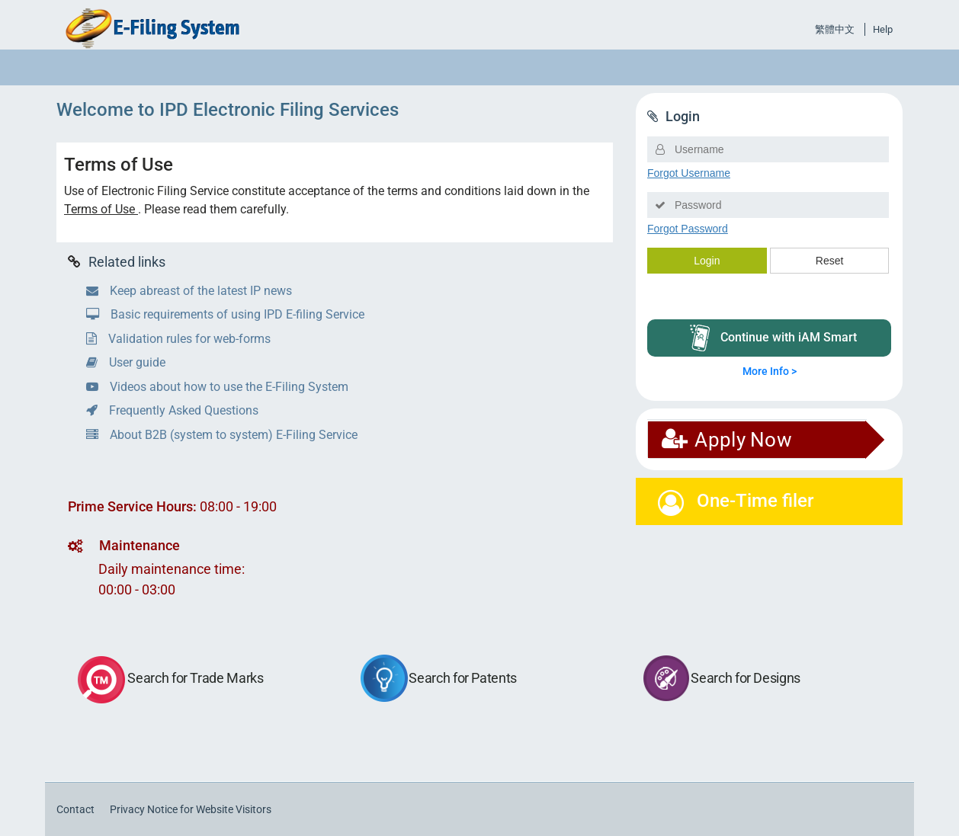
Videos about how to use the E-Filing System (217, 387)
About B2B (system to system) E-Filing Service (222, 435)
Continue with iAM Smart (773, 338)
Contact (75, 809)
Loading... (769, 227)
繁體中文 (835, 29)
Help (883, 29)
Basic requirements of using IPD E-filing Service (225, 314)
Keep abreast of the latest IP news (189, 290)
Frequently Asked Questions (172, 410)
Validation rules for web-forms (178, 339)
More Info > (770, 371)
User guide (125, 362)
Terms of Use (101, 209)
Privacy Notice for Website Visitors (190, 809)
